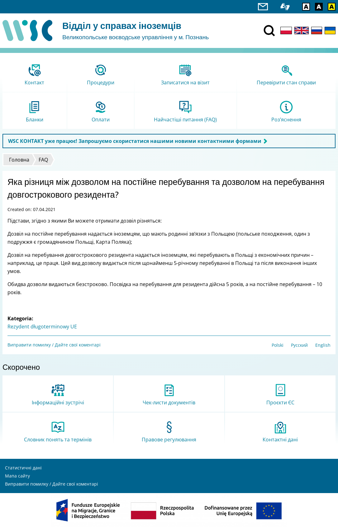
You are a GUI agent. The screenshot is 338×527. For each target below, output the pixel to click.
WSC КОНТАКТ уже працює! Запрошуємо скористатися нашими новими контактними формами (134, 141)
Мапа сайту (17, 476)
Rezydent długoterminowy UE (42, 326)
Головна (19, 159)
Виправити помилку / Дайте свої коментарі (54, 345)
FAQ (43, 159)
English (323, 345)
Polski (277, 345)
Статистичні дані (23, 468)
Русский (299, 345)
